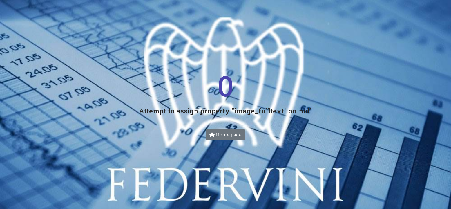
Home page (225, 134)
